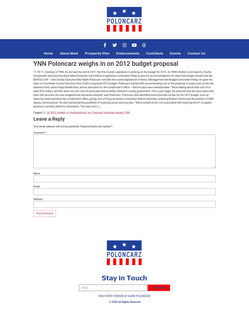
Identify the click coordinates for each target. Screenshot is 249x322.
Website (38, 199)
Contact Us (196, 53)
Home (48, 53)
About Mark (69, 53)
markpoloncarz (78, 112)
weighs (120, 112)
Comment (39, 133)
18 (48, 112)
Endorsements (128, 53)
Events (175, 53)
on (89, 112)
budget (61, 112)
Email (36, 186)
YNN (127, 112)
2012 (53, 112)
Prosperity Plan (97, 53)
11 (44, 112)
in (67, 112)
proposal (109, 112)
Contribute (154, 53)
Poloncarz (97, 112)
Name (36, 173)
